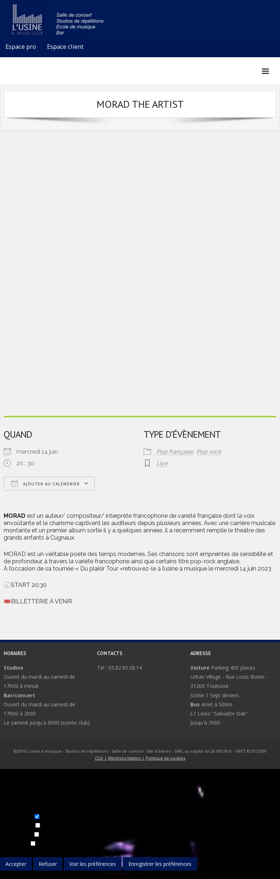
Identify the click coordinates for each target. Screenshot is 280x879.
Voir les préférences (92, 863)
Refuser (48, 863)
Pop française (174, 451)
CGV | (101, 758)
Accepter (15, 863)
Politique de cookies (165, 758)
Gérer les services (62, 852)
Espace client (65, 46)
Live (161, 463)
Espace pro (20, 46)
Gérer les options (20, 852)
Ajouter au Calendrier (45, 483)
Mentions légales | (126, 758)
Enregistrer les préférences (159, 863)
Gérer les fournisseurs (111, 852)
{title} (6, 874)
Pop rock (209, 451)
